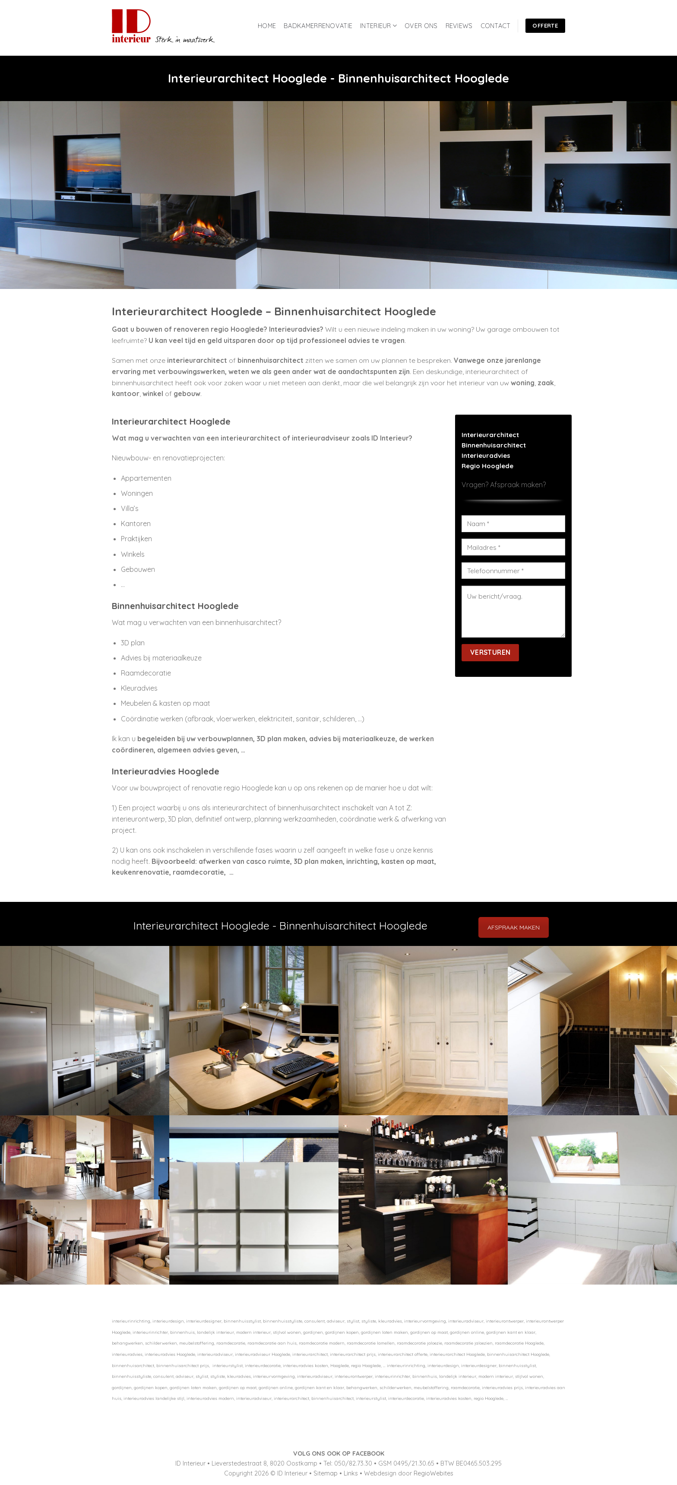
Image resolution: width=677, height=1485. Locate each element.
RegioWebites (433, 1473)
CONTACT (496, 26)
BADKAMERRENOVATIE (318, 26)
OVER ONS (421, 26)
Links (351, 1473)
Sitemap (325, 1473)
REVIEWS (459, 26)
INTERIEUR (378, 26)
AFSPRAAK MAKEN (513, 927)
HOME (267, 26)
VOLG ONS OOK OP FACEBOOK (338, 1453)
